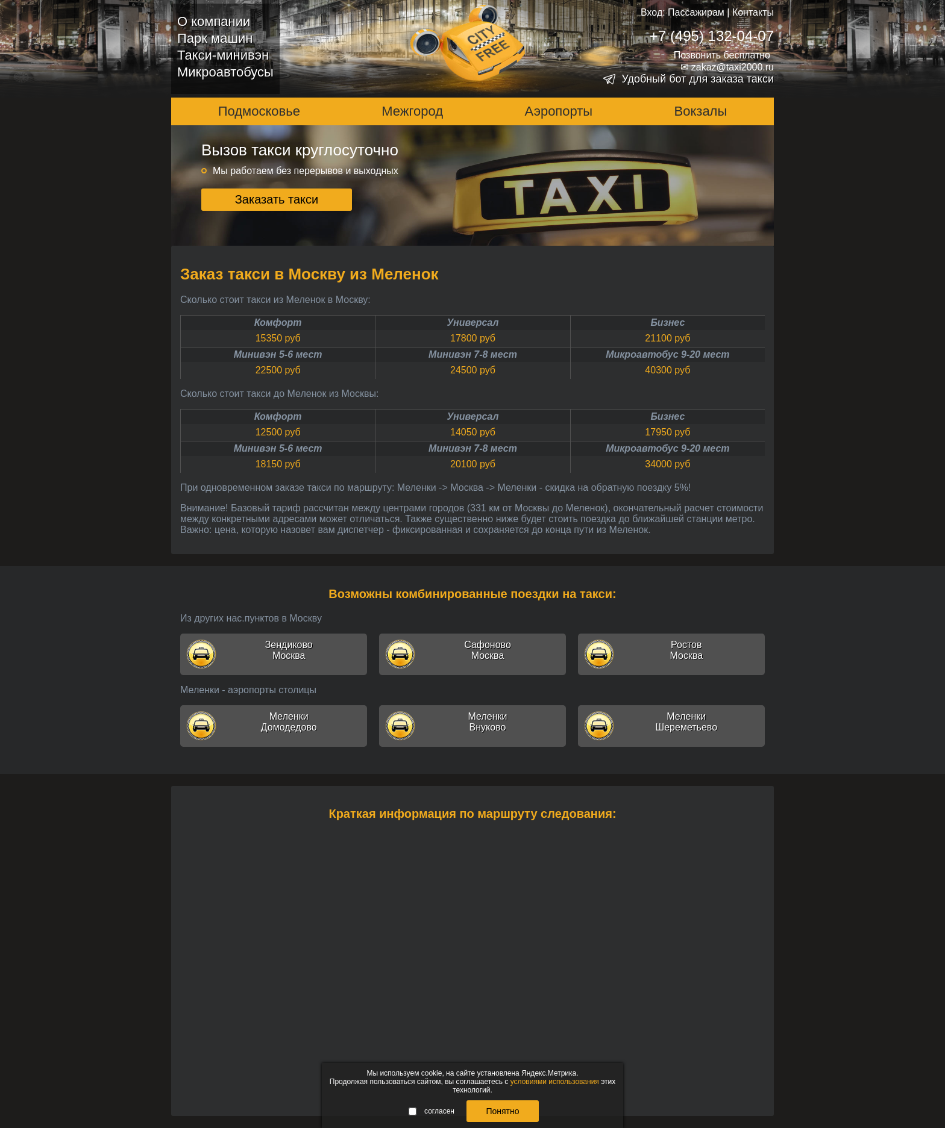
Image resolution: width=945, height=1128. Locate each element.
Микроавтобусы (225, 71)
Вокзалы (700, 111)
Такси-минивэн (223, 55)
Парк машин (215, 38)
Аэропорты (559, 111)
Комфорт (278, 322)
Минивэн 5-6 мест (278, 354)
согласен (431, 1111)
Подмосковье (259, 111)
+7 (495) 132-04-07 (712, 36)
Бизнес (667, 322)
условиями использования (554, 1081)
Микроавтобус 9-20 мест (667, 354)
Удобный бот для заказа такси (697, 79)
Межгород (412, 111)
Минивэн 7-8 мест (473, 354)
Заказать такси (277, 199)
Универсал (473, 322)
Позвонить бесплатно (722, 55)
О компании (213, 21)
